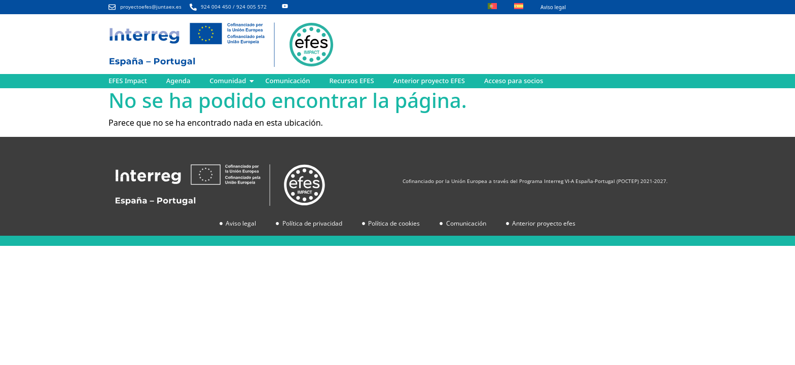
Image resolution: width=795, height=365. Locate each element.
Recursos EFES (351, 80)
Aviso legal (553, 7)
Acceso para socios (513, 80)
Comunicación (287, 80)
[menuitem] (492, 7)
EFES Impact (128, 80)
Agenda (178, 80)
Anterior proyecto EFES (429, 80)
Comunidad (227, 80)
